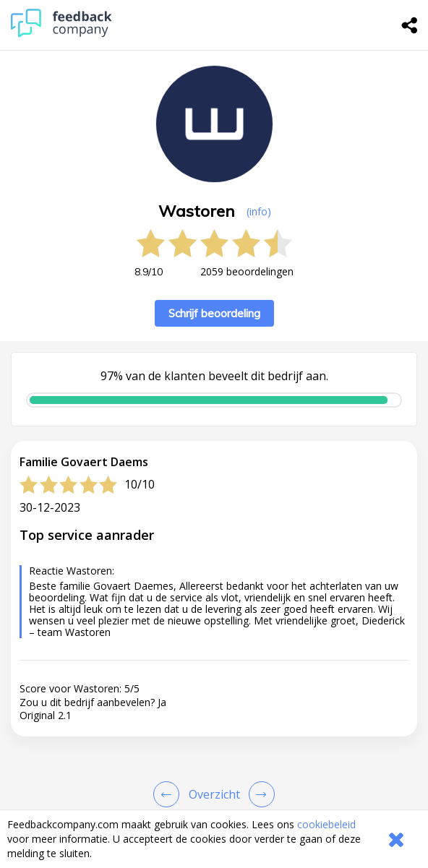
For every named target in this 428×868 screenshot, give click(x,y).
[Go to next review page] (259, 794)
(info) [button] (259, 211)
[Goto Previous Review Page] (169, 794)
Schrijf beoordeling (214, 313)
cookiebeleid (326, 824)
